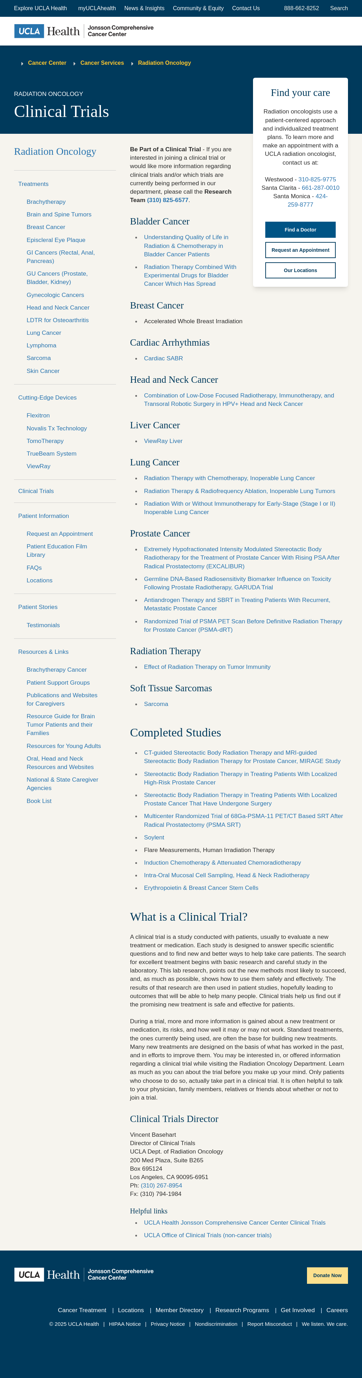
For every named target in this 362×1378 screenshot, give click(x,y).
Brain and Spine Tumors (59, 214)
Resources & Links (43, 651)
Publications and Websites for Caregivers (62, 699)
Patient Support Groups (58, 682)
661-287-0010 (321, 187)
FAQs (34, 567)
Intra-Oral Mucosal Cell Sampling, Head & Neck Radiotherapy (226, 875)
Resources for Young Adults (64, 745)
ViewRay (38, 466)
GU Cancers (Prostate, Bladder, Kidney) (57, 277)
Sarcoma (39, 357)
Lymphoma (41, 345)
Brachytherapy (46, 201)
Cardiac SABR (163, 358)
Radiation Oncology (164, 63)
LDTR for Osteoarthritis (58, 320)
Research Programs (242, 1310)
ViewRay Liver (163, 440)
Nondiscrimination (216, 1324)
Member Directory (180, 1310)
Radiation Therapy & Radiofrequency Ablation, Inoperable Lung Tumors (239, 490)
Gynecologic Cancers (55, 294)
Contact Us (246, 8)
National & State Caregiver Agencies (62, 783)
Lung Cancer (44, 332)
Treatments (33, 183)
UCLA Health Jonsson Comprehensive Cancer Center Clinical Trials (235, 1222)
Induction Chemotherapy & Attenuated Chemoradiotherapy (222, 862)
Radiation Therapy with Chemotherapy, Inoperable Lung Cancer (229, 478)
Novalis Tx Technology (57, 428)
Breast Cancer (46, 226)
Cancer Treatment (82, 1310)
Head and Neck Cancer (58, 307)
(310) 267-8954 (161, 1185)
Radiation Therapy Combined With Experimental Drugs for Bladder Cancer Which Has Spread (190, 275)
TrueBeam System (51, 453)
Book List (39, 800)
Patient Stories (37, 606)
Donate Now (327, 1275)
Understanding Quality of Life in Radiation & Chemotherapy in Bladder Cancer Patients (186, 245)
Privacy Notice (168, 1324)
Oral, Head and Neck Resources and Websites (60, 762)
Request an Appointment (60, 533)
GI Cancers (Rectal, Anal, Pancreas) (61, 256)
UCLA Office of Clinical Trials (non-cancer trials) (208, 1235)
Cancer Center (47, 63)
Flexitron (38, 415)
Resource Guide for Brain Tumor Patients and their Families (61, 724)
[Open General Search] (337, 8)
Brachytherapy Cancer (57, 669)
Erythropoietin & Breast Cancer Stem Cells (201, 887)
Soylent (154, 837)
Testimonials (43, 625)
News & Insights (144, 8)
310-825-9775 (317, 179)
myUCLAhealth (97, 8)
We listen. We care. (325, 1324)
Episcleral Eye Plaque (56, 239)
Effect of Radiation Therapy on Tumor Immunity (207, 666)
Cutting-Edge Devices (47, 397)
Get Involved (298, 1310)
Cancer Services (102, 63)
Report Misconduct (269, 1324)
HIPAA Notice (125, 1324)
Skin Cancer (43, 370)
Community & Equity (198, 8)
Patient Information (43, 515)
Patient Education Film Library (57, 550)
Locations (40, 580)
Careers (337, 1310)
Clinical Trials (36, 490)
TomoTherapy (45, 440)
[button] (41, 8)
